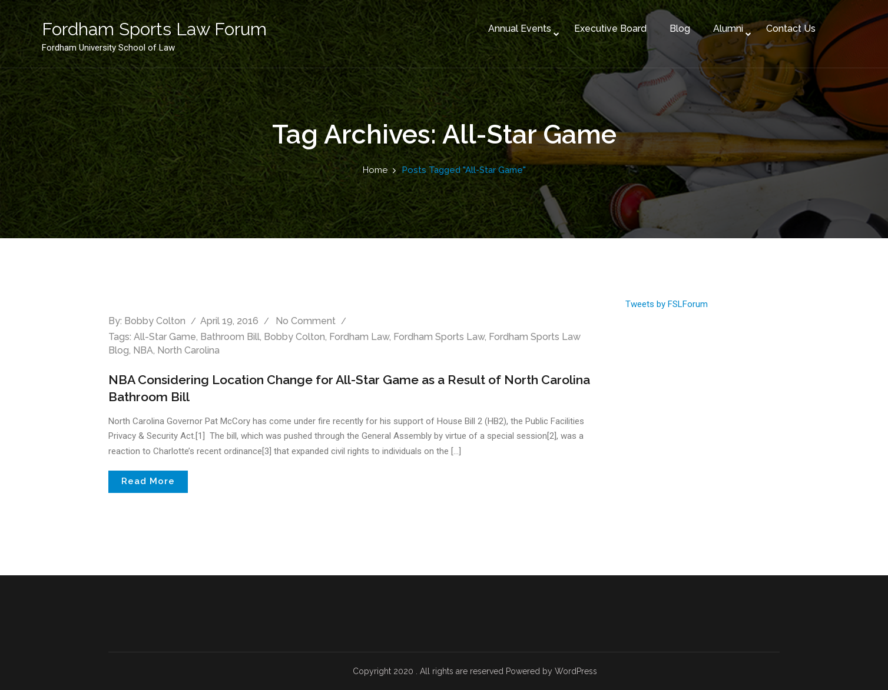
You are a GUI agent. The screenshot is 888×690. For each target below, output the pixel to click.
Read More (148, 481)
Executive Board (593, 22)
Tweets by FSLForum (666, 304)
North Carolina (188, 350)
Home (375, 170)
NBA (143, 350)
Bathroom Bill (230, 336)
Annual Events (502, 22)
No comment (306, 320)
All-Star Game (165, 336)
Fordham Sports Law (439, 336)
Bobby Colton (154, 320)
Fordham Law (359, 336)
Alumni (711, 22)
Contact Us (773, 22)
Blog (662, 22)
